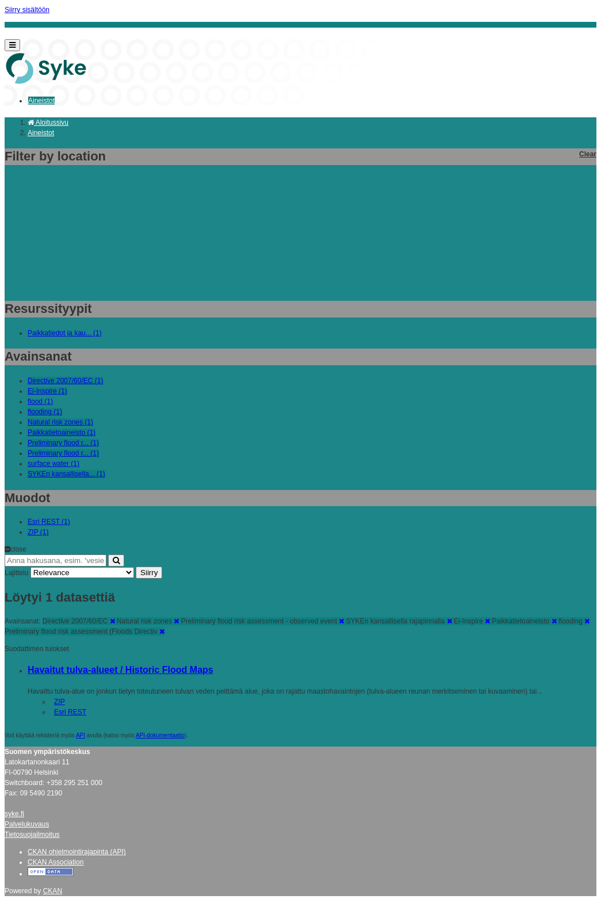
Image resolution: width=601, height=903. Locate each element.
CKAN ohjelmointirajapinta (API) (77, 852)
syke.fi (14, 814)
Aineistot (41, 101)
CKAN (52, 891)
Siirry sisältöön (27, 10)
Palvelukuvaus (27, 824)
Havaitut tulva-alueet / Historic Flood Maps (120, 670)
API (80, 735)
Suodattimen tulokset (37, 649)
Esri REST (70, 712)
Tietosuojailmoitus (32, 835)
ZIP (59, 702)
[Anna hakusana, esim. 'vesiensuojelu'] (55, 560)
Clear (587, 154)
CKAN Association (55, 862)
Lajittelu (16, 573)
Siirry (149, 572)
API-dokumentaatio (160, 735)
